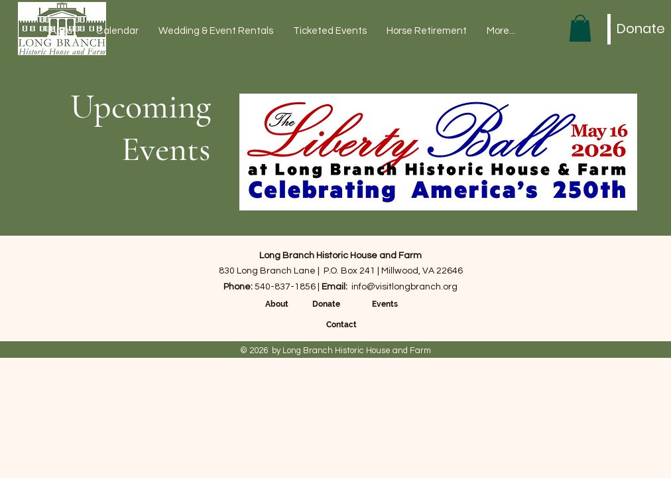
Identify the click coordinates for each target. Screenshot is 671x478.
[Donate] (640, 28)
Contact (341, 324)
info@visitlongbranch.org (404, 286)
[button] (580, 28)
